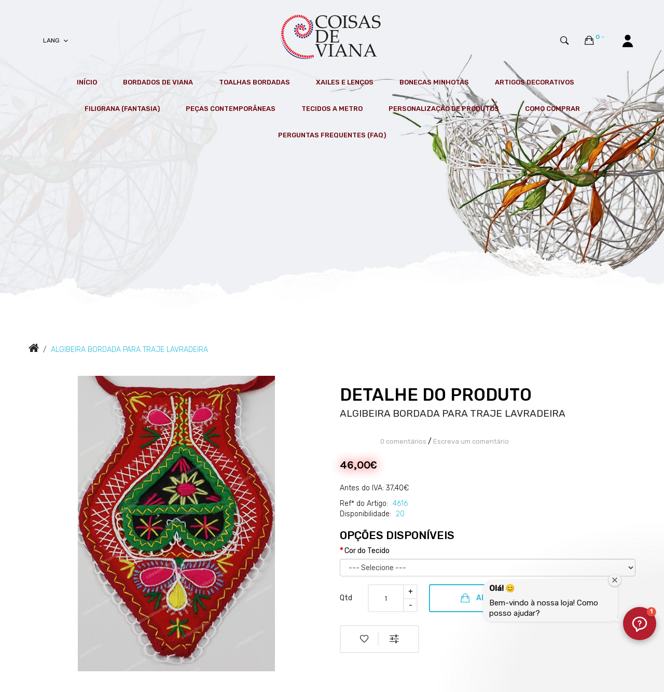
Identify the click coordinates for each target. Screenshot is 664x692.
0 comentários (403, 441)
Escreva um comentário (471, 441)
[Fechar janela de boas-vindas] (614, 580)
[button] (639, 623)
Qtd (346, 598)
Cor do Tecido (367, 550)
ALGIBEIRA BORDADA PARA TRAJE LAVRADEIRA (129, 349)
